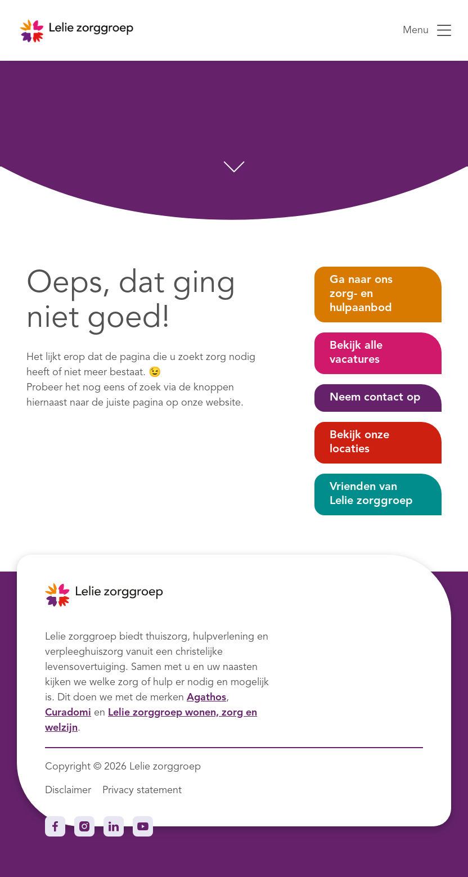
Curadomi (68, 713)
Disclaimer (68, 790)
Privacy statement (142, 790)
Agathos (206, 697)
